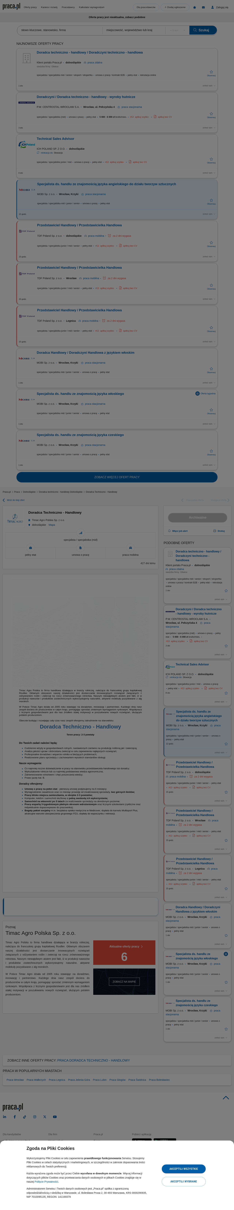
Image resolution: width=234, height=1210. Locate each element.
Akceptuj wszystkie (183, 1168)
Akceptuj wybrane (183, 1181)
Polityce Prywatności (46, 1181)
